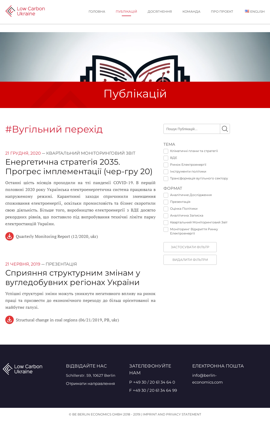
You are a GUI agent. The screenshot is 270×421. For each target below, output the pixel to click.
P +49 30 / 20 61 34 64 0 (152, 382)
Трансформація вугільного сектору (195, 178)
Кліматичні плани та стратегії (190, 151)
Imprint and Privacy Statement (172, 414)
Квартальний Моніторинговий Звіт (195, 222)
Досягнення (160, 11)
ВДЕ (170, 158)
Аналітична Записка (183, 215)
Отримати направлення (90, 383)
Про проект (222, 11)
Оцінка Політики (180, 209)
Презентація (176, 202)
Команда (191, 11)
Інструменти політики (184, 171)
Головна (97, 11)
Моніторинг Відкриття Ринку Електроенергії (190, 231)
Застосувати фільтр (190, 247)
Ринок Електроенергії (184, 165)
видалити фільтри (190, 260)
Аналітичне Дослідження (187, 195)
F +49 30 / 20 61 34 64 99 (153, 390)
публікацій (126, 11)
